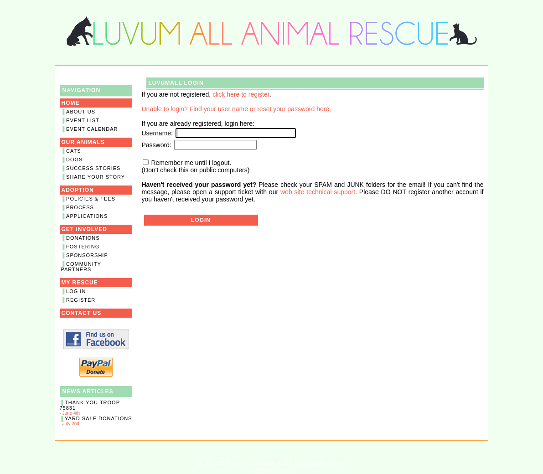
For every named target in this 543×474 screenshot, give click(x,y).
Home (71, 103)
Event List (82, 120)
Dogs (74, 159)
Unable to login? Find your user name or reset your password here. (236, 109)
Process (80, 207)
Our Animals (83, 142)
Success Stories (93, 168)
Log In (76, 291)
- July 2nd (96, 421)
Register (80, 300)
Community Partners (81, 266)
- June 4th (96, 408)
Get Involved (84, 229)
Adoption (78, 190)
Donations (83, 238)
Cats (73, 151)
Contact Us (82, 313)
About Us (80, 111)
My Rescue (80, 282)
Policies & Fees (90, 198)
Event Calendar (92, 129)
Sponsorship (87, 255)
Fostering (82, 246)
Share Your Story (95, 177)
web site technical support (317, 192)
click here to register (240, 94)
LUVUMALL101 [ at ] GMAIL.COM (296, 463)
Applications (87, 216)
